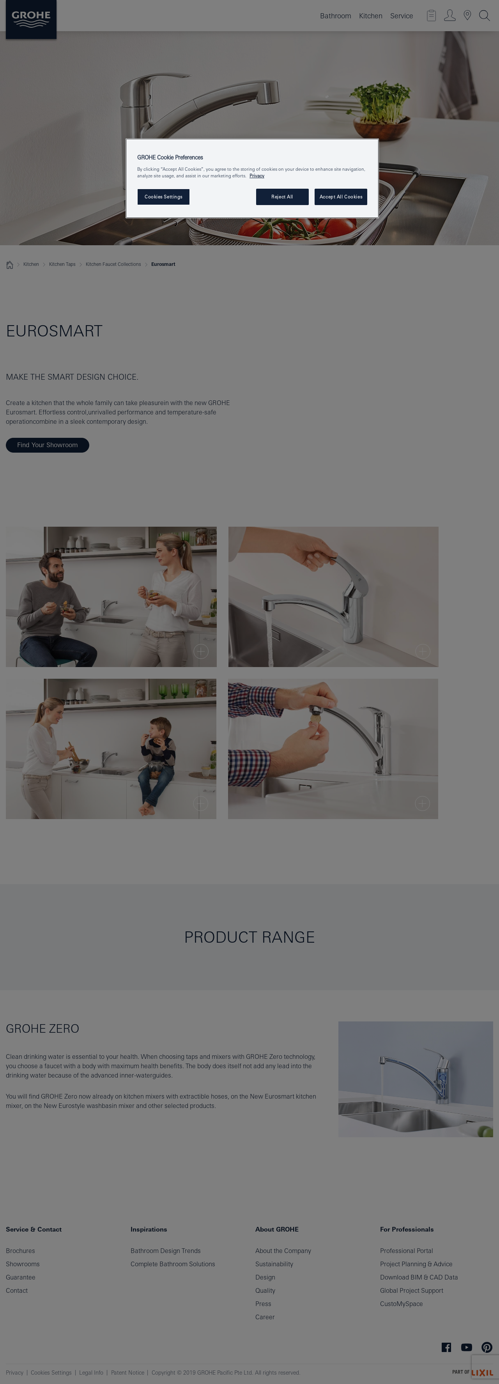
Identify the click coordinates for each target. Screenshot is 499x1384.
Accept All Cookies (341, 196)
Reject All (282, 196)
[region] (252, 178)
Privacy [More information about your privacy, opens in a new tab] (257, 175)
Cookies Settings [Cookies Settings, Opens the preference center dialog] (163, 196)
